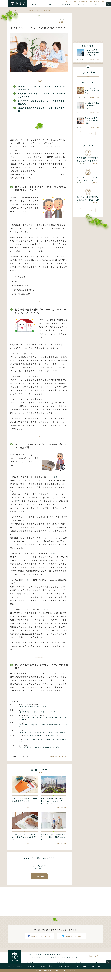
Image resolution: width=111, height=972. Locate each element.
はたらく (34, 4)
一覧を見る (39, 876)
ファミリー (80, 4)
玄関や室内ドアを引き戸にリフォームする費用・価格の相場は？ (43, 732)
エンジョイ (95, 4)
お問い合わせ (96, 969)
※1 (14, 228)
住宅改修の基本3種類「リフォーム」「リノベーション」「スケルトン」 (41, 95)
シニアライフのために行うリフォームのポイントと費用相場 (41, 102)
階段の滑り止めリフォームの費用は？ (40, 736)
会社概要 (31, 969)
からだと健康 (65, 4)
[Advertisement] (88, 25)
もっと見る (88, 133)
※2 (55, 477)
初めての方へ (95, 959)
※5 (52, 553)
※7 (45, 609)
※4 (26, 520)
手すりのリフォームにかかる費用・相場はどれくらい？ (40, 712)
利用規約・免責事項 (47, 969)
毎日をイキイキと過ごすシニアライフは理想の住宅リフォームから (41, 88)
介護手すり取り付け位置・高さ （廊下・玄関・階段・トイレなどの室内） (43, 718)
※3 (17, 501)
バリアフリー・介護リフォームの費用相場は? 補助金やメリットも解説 (43, 726)
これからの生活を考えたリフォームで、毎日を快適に (41, 109)
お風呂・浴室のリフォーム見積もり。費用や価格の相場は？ (43, 741)
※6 (28, 580)
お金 (50, 4)
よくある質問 (81, 969)
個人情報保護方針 (65, 969)
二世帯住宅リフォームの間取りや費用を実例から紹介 (40, 747)
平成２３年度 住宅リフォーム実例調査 (34, 706)
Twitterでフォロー (72, 942)
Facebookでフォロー (39, 942)
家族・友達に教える (56, 756)
